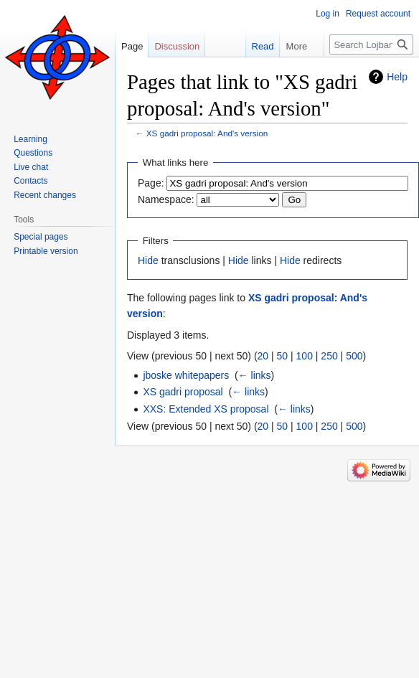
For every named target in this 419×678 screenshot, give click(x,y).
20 (263, 356)
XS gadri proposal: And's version (207, 133)
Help (397, 77)
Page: (151, 183)
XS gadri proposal (182, 391)
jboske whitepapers (186, 375)
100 (304, 356)
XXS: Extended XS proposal (205, 409)
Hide (148, 260)
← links (254, 375)
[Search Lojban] (371, 44)
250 (329, 356)
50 (282, 356)
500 (354, 356)
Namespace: (166, 199)
